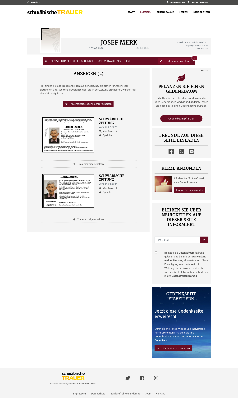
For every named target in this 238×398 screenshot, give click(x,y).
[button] (204, 240)
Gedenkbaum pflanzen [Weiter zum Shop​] (181, 118)
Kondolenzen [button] (201, 12)
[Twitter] (181, 150)
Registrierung (199, 2)
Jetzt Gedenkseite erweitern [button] (173, 348)
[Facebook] (171, 150)
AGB (148, 393)
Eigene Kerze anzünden (189, 189)
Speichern (106, 135)
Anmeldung (176, 2)
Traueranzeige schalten (88, 163)
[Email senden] (178, 240)
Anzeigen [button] (145, 12)
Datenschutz (98, 393)
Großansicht (108, 131)
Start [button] (131, 12)
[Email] (191, 150)
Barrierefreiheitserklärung (125, 393)
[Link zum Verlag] (55, 12)
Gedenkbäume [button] (165, 12)
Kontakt (160, 393)
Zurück (33, 2)
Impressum (79, 393)
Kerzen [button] (183, 12)
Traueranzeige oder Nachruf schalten (88, 103)
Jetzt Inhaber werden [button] (174, 60)
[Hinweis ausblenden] (195, 58)
